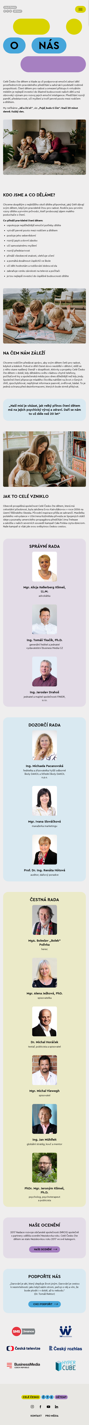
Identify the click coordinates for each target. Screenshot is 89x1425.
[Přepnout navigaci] (80, 9)
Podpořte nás (44, 1276)
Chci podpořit (42, 1304)
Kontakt (36, 1416)
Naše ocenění (43, 1249)
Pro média (52, 1416)
